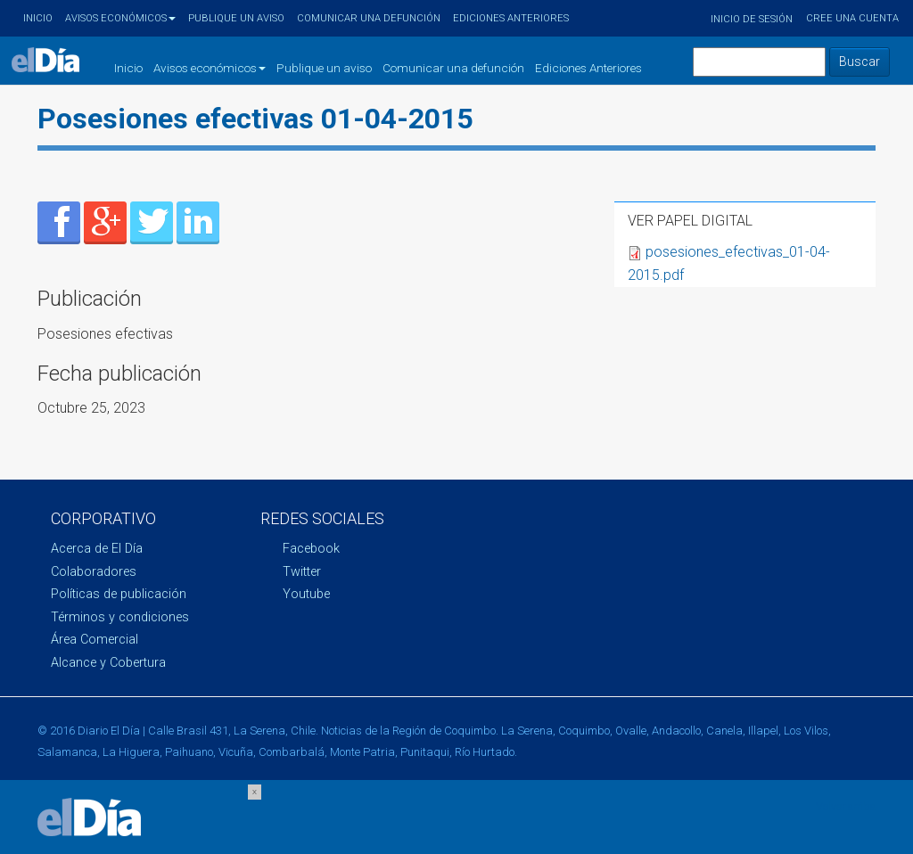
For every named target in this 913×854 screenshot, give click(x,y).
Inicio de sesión (752, 19)
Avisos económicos (120, 18)
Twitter (302, 571)
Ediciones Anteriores (511, 18)
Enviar (58, 222)
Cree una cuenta (852, 18)
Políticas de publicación (118, 594)
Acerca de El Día (97, 548)
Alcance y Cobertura (108, 662)
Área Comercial (94, 639)
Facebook (311, 548)
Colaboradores (93, 571)
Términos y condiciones (120, 617)
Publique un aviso (236, 18)
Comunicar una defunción (368, 18)
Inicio (38, 18)
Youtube (306, 594)
